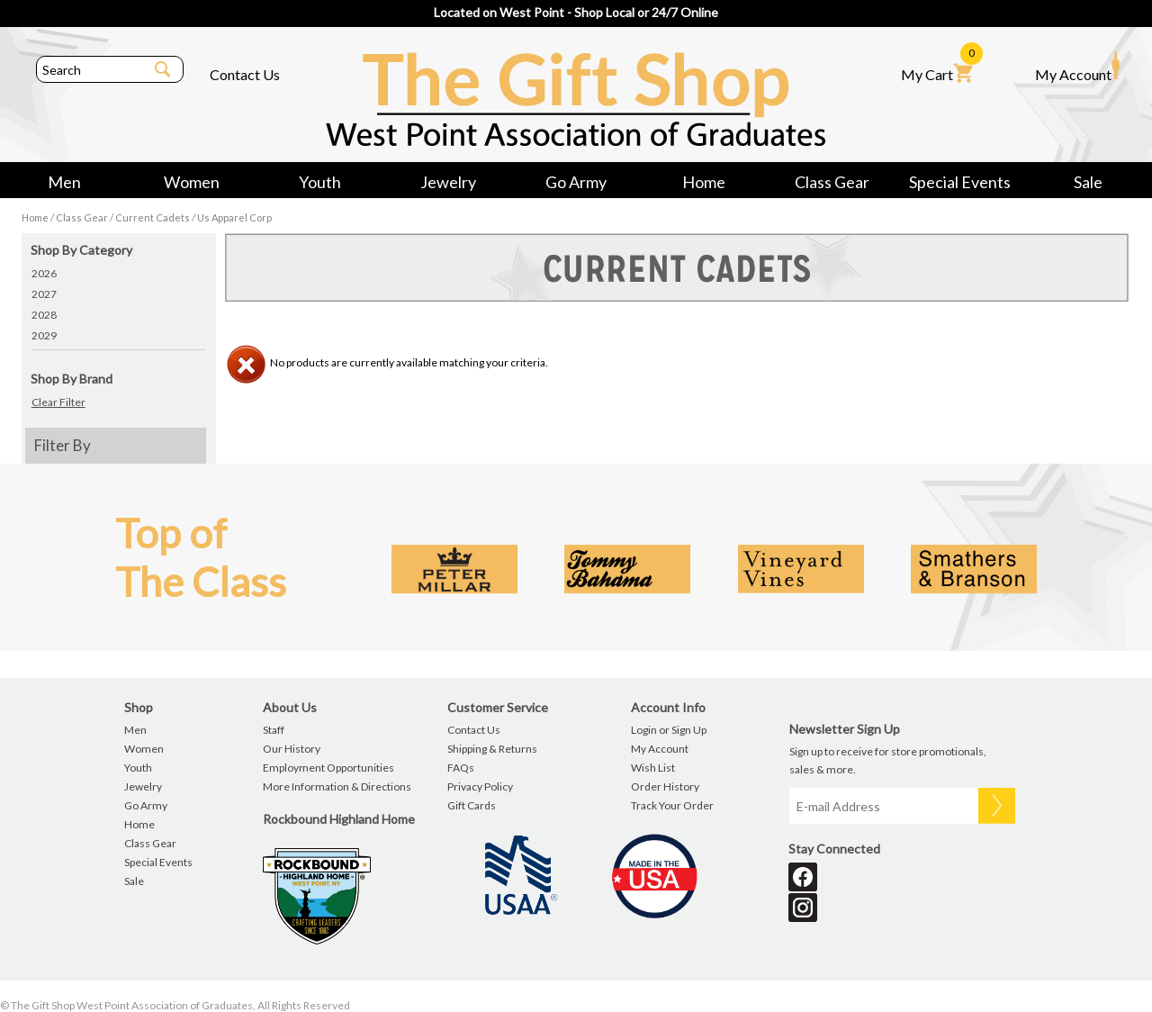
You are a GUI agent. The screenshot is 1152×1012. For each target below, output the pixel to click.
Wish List (653, 767)
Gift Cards (471, 805)
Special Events (960, 182)
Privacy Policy (480, 786)
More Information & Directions (337, 786)
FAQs (460, 767)
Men (64, 182)
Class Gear (832, 182)
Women (192, 182)
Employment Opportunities (328, 767)
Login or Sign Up (668, 729)
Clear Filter (59, 402)
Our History (291, 748)
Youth (320, 182)
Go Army (576, 182)
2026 (44, 273)
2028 (44, 314)
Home (703, 182)
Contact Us (245, 74)
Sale (1088, 182)
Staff (273, 729)
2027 (44, 294)
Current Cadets (152, 217)
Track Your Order (672, 805)
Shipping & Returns (492, 748)
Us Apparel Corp (234, 217)
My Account (1077, 66)
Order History (665, 786)
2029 (44, 335)
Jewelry (448, 182)
